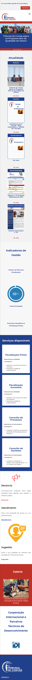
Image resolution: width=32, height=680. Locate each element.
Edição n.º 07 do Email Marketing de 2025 (16, 196)
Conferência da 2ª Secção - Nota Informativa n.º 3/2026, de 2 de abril (16, 126)
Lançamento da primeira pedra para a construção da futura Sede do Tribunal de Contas (16, 601)
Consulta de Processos (16, 418)
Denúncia (25, 8)
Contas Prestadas (16, 306)
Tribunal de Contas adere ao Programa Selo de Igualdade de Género (16, 38)
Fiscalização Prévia (16, 355)
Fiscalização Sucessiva (16, 386)
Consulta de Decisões (16, 449)
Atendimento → (7, 520)
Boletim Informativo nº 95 (16, 231)
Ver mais (16, 96)
